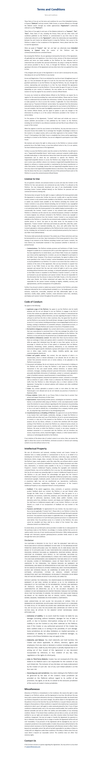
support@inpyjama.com (33, 747)
